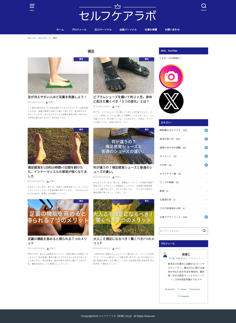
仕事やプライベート (174, 217)
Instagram (185, 296)
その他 (166, 165)
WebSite (171, 289)
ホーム (60, 29)
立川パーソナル (103, 29)
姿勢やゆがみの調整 (173, 147)
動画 (164, 191)
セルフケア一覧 (171, 173)
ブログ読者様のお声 (172, 208)
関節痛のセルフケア (174, 130)
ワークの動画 (169, 182)
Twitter (184, 289)
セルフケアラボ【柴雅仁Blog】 (116, 316)
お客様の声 (168, 199)
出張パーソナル (128, 29)
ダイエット (168, 156)
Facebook (195, 289)
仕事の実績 (151, 29)
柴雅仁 (186, 254)
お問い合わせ (172, 29)
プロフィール (79, 29)
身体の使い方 (170, 139)
